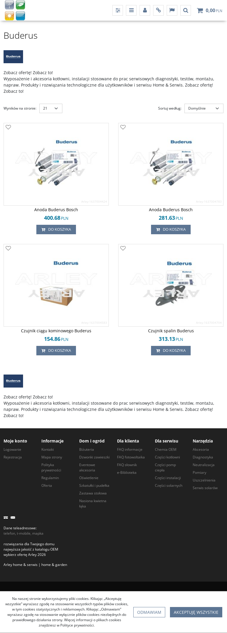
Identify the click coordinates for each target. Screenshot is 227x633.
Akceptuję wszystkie (196, 612)
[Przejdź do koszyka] (214, 10)
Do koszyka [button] (56, 229)
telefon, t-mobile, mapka (23, 533)
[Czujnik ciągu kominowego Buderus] (56, 330)
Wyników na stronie (20, 108)
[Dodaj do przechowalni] (8, 127)
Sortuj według (169, 108)
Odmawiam (149, 612)
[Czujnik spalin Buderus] (171, 330)
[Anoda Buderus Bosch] (56, 209)
